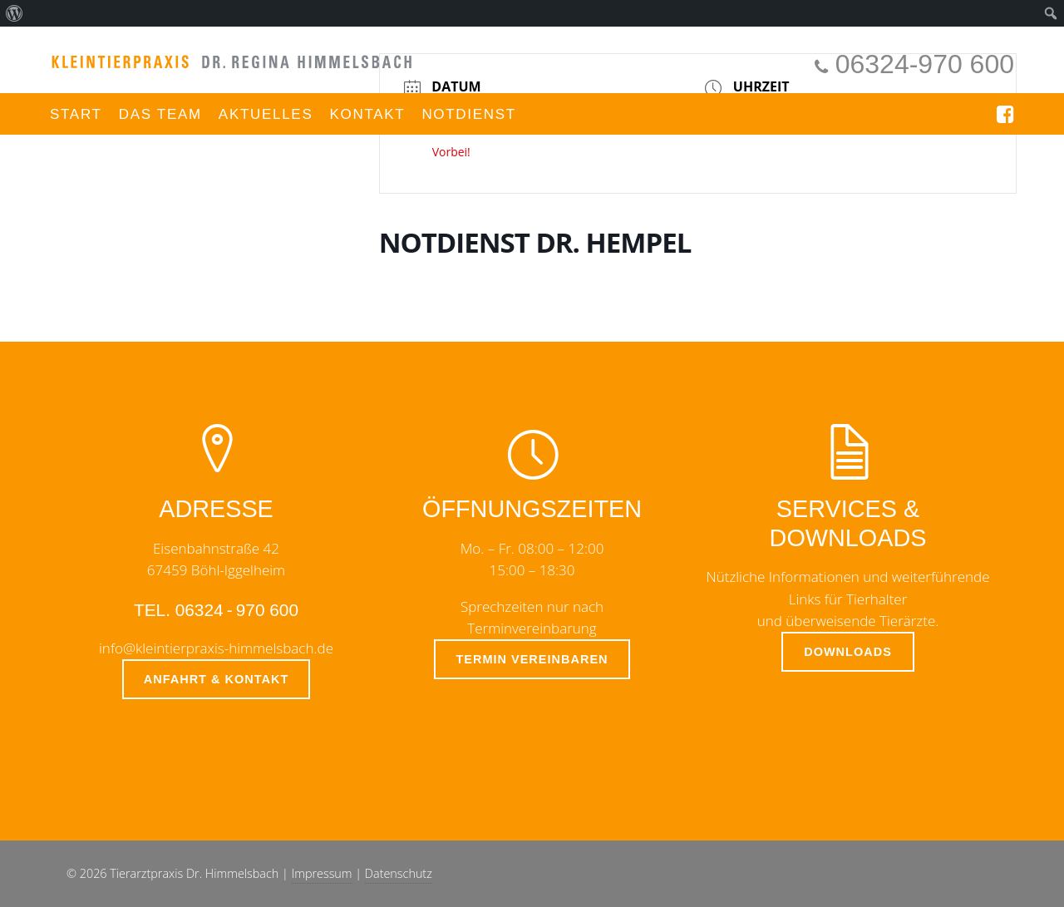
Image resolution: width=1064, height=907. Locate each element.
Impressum (322, 873)
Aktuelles (266, 114)
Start (76, 114)
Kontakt (367, 114)
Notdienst (468, 114)
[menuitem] (14, 13)
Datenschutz (398, 873)
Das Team (160, 114)
